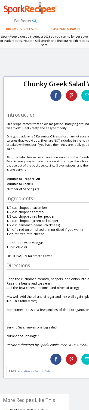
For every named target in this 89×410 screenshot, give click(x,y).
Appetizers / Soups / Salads (36, 371)
